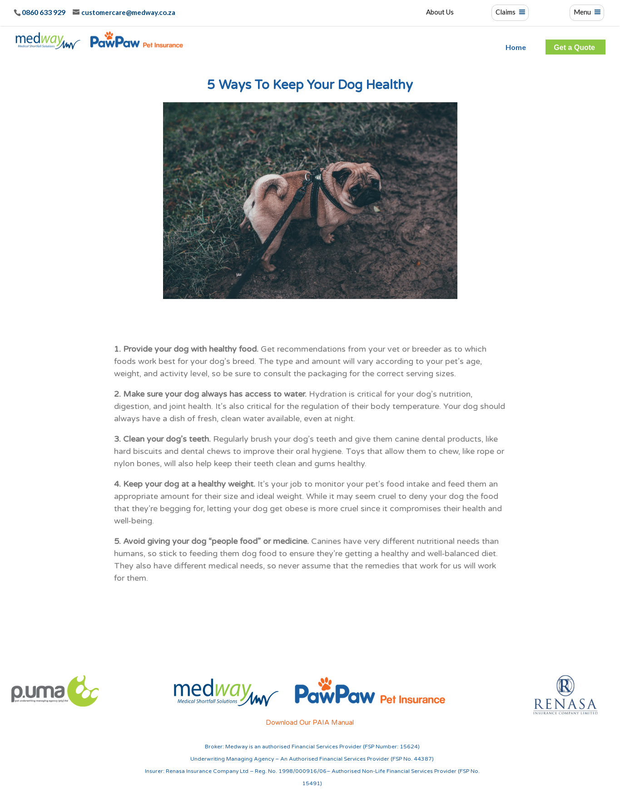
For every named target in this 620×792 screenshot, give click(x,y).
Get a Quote (574, 47)
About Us (440, 12)
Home (516, 47)
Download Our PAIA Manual (310, 722)
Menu (582, 12)
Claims (506, 12)
